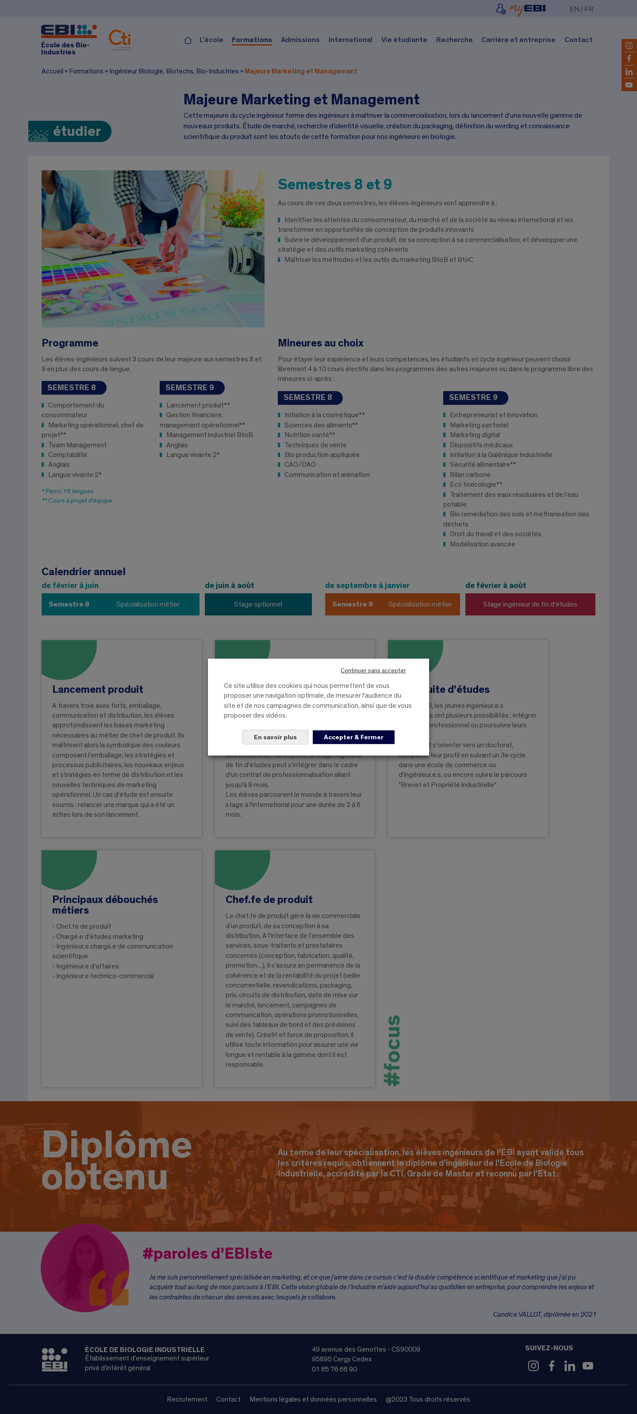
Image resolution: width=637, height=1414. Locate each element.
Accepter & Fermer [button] (354, 737)
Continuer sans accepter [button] (373, 671)
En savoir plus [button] (275, 737)
